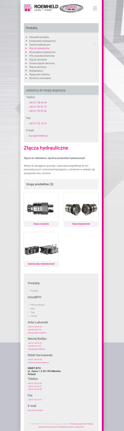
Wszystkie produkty (37, 37)
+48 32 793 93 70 (38, 106)
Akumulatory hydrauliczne (41, 52)
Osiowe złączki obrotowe (40, 63)
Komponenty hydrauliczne (41, 41)
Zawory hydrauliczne (38, 44)
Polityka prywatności (78, 424)
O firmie (33, 316)
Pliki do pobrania (37, 305)
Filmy (32, 309)
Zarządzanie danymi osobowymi (71, 427)
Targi (32, 312)
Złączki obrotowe (36, 59)
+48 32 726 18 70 (38, 123)
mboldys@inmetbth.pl (36, 349)
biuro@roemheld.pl (35, 410)
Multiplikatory (34, 70)
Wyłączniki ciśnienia (38, 74)
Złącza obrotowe (36, 67)
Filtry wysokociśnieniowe (40, 55)
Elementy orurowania (38, 78)
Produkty (34, 291)
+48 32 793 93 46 (38, 111)
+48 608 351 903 (34, 346)
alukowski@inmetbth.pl (37, 333)
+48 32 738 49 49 (38, 102)
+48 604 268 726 (34, 330)
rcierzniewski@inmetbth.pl (38, 363)
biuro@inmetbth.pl (38, 135)
